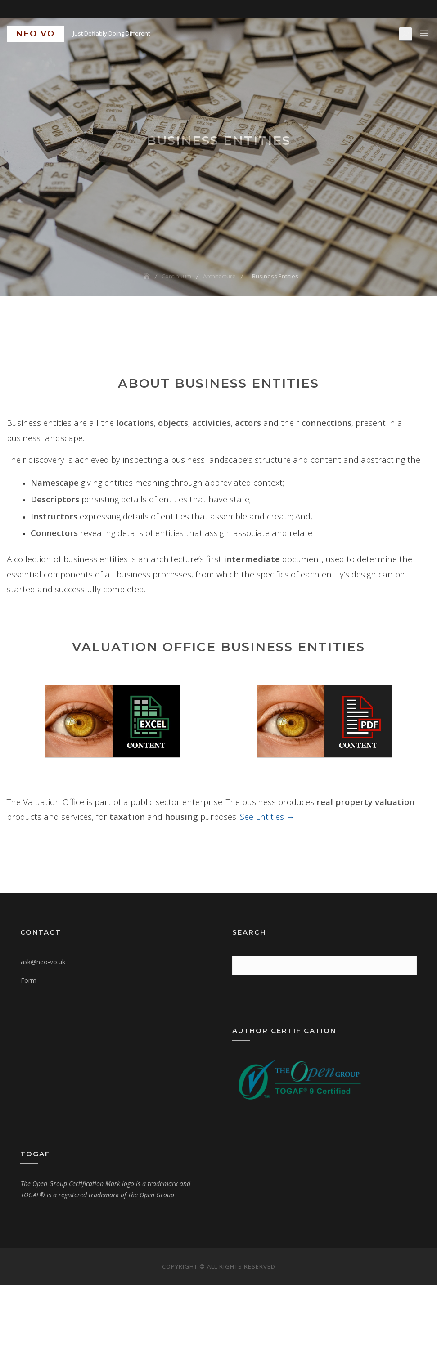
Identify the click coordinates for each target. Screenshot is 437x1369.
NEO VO (35, 34)
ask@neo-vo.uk (43, 961)
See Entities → (267, 816)
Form (28, 980)
